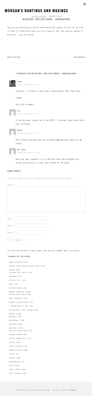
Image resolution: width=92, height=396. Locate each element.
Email (10, 226)
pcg (18, 111)
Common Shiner (16, 334)
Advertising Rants (18, 294)
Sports (12, 314)
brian (19, 130)
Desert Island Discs (19, 302)
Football (13, 324)
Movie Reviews (16, 350)
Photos (12, 270)
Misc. (11, 284)
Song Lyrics (14, 369)
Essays (12, 342)
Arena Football (14, 57)
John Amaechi (79, 57)
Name (10, 219)
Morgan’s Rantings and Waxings (36, 10)
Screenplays (14, 362)
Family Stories (16, 346)
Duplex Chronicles (18, 338)
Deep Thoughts (16, 298)
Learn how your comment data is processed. (61, 251)
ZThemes (72, 390)
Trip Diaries (15, 373)
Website (10, 232)
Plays (11, 354)
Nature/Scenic (16, 288)
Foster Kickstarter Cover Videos (25, 266)
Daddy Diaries (15, 262)
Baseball (13, 316)
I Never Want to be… (19, 306)
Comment (11, 185)
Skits (11, 365)
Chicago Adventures (18, 330)
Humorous (13, 276)
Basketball (14, 320)
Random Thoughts (16, 292)
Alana (19, 81)
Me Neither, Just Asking (39, 16)
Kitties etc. (15, 280)
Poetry (12, 358)
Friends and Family (18, 272)
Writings (13, 328)
